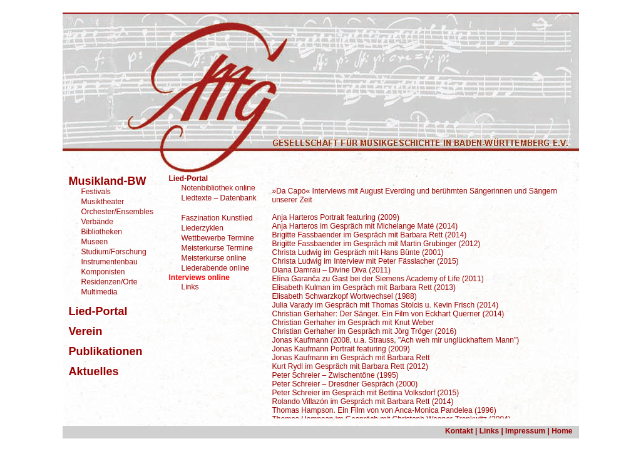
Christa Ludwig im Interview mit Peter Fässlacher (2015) (365, 261)
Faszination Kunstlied (217, 218)
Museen (94, 241)
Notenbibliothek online (218, 188)
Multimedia (99, 292)
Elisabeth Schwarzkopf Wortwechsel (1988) (344, 296)
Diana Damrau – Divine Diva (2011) (331, 270)
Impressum (524, 431)
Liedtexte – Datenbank (219, 198)
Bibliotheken (101, 231)
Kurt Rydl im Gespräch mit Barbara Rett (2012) (350, 366)
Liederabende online (216, 268)
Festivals (96, 191)
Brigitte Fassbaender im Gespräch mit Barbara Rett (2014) (369, 235)
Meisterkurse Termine (217, 248)
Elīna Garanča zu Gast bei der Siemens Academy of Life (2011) (378, 278)
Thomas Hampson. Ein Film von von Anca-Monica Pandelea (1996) (384, 410)
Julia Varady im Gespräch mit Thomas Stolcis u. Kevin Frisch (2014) (385, 305)
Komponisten (103, 271)
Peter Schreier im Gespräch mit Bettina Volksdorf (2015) (365, 392)
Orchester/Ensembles (117, 211)
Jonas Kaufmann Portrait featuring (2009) (341, 349)
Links (190, 287)
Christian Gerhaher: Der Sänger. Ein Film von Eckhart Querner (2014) (388, 313)
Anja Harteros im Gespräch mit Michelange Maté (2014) (365, 226)
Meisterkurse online (214, 258)
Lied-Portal (188, 178)
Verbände (97, 221)
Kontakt (459, 431)
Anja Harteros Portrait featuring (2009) (335, 217)
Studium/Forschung (113, 251)
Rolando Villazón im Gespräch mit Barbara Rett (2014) (363, 401)
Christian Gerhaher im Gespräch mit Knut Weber (353, 322)
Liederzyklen (202, 228)
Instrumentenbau (109, 261)
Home (561, 431)
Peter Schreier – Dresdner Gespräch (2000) (345, 384)
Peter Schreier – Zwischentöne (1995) (335, 375)
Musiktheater (103, 201)
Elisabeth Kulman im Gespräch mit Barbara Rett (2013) (364, 287)
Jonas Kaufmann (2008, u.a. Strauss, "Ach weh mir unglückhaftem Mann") (396, 340)
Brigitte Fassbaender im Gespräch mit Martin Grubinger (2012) (376, 243)
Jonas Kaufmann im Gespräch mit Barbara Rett (351, 357)
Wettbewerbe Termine (218, 238)
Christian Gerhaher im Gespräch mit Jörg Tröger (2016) (364, 331)
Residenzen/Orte (109, 281)
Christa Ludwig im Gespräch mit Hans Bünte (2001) (358, 252)
